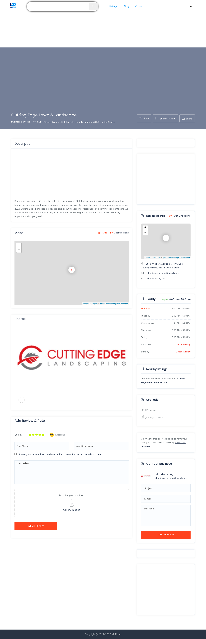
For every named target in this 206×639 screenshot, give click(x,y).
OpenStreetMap (106, 304)
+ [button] (19, 245)
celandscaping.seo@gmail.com (162, 273)
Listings (113, 6)
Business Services (20, 121)
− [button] (19, 250)
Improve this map (120, 304)
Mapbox (95, 304)
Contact (139, 6)
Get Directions (180, 216)
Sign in (186, 6)
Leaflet (86, 304)
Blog (126, 6)
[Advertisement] (96, 23)
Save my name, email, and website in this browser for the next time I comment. (60, 454)
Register (198, 6)
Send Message (166, 534)
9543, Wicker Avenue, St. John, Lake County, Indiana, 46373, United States (74, 122)
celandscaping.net (155, 278)
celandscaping (163, 474)
